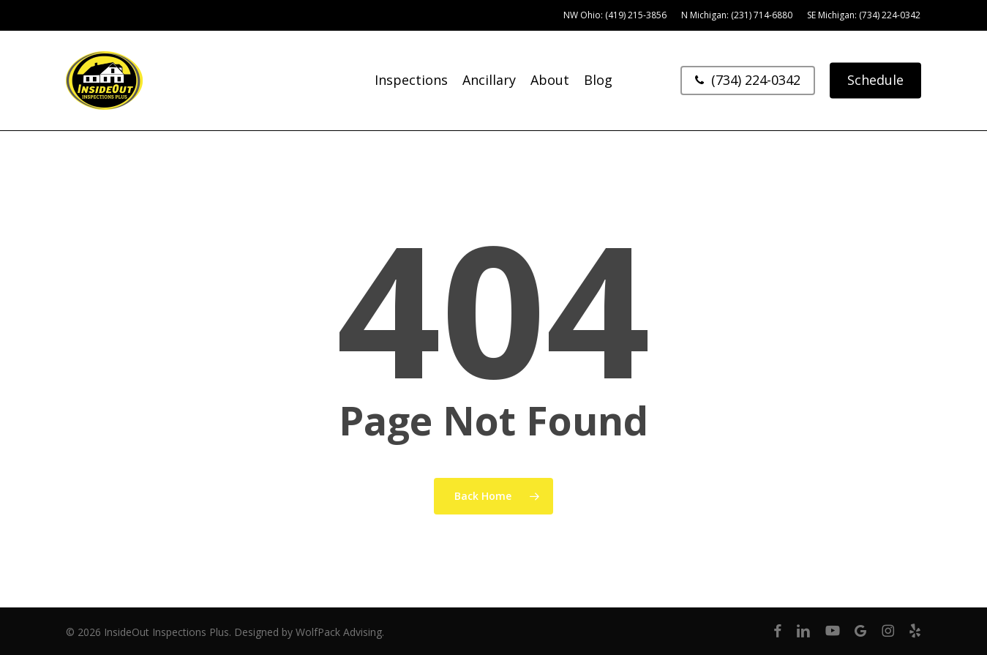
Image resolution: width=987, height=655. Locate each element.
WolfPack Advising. (340, 632)
